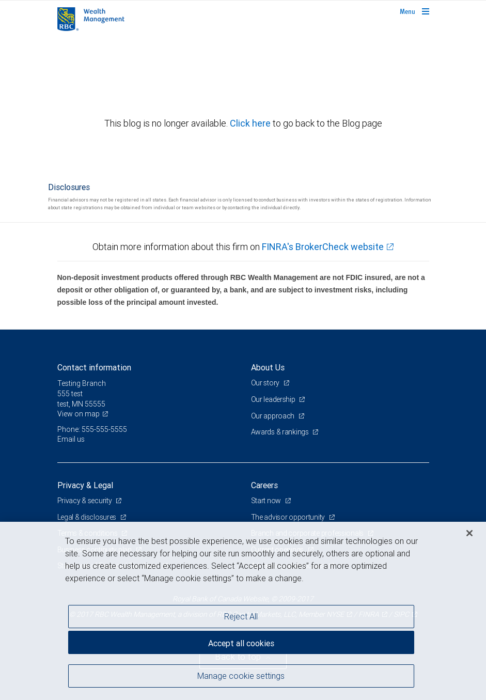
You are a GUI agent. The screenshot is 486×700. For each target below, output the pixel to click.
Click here (251, 123)
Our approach (273, 416)
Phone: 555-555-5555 (92, 429)
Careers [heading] (264, 485)
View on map (78, 413)
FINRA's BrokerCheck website (323, 247)
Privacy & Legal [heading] (85, 485)
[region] (243, 611)
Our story (266, 382)
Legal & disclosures (87, 517)
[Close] (469, 533)
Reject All (241, 616)
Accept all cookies (241, 643)
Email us (71, 439)
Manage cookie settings (241, 676)
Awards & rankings (280, 432)
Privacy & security (85, 500)
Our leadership (274, 399)
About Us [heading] (268, 367)
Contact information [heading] (94, 367)
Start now (267, 500)
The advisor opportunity (288, 517)
